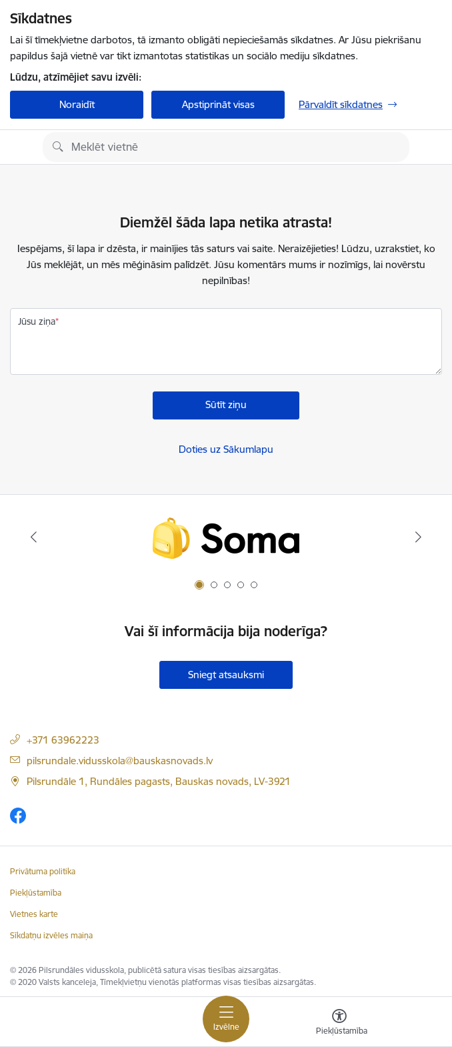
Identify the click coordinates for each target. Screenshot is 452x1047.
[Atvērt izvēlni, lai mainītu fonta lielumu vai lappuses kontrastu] (339, 1023)
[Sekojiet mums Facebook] (18, 815)
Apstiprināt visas (218, 104)
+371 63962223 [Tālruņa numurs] (63, 740)
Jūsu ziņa (36, 321)
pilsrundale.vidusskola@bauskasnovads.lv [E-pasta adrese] (120, 760)
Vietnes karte (34, 914)
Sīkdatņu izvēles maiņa (51, 935)
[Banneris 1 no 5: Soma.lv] (226, 537)
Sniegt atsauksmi (226, 674)
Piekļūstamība (35, 893)
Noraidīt (77, 104)
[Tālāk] (418, 537)
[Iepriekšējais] (34, 537)
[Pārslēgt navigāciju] (226, 1019)
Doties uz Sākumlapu (226, 449)
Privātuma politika (42, 871)
